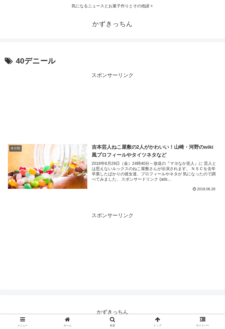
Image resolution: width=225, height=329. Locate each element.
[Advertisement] (112, 105)
